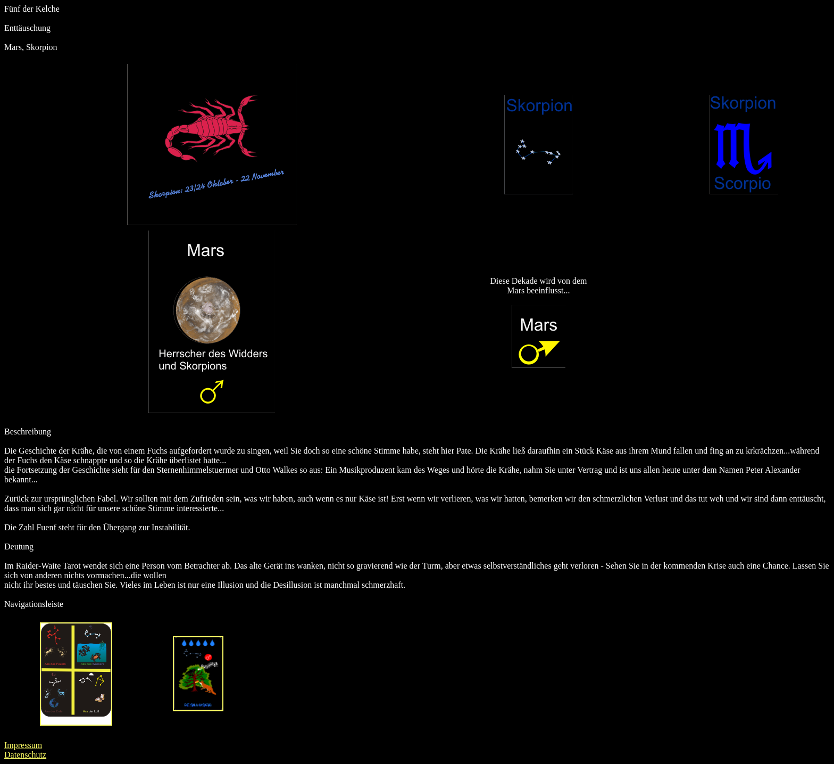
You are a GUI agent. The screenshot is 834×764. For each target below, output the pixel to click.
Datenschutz (25, 754)
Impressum (23, 745)
